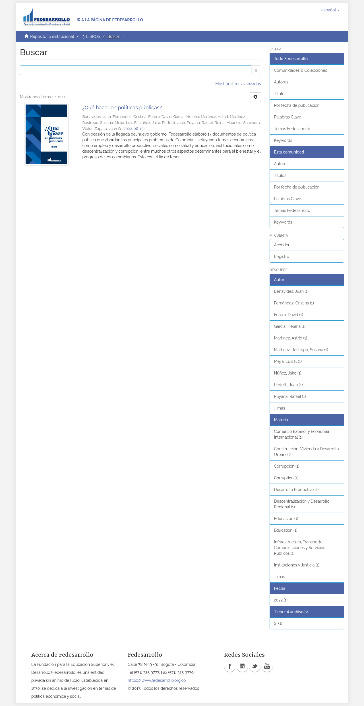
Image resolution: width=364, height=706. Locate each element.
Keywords (283, 140)
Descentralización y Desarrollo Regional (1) (302, 504)
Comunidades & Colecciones (300, 70)
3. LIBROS (91, 36)
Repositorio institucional (52, 36)
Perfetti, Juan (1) (288, 384)
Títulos (280, 93)
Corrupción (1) (286, 466)
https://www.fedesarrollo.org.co (157, 680)
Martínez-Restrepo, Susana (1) (301, 349)
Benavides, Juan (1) (291, 291)
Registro (281, 256)
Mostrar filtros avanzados (238, 83)
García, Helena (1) (290, 326)
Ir (256, 70)
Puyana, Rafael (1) (290, 396)
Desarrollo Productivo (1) (296, 489)
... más (279, 408)
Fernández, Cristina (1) (294, 303)
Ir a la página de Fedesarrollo (109, 20)
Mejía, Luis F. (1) (288, 361)
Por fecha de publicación (297, 105)
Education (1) (285, 530)
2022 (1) (281, 600)
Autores (281, 82)
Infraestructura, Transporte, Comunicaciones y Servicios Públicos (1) (299, 548)
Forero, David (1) (288, 314)
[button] (330, 10)
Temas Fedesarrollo (292, 128)
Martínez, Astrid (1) (290, 338)
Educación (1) (286, 518)
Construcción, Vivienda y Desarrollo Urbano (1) (306, 452)
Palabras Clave (287, 117)
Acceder (282, 245)
